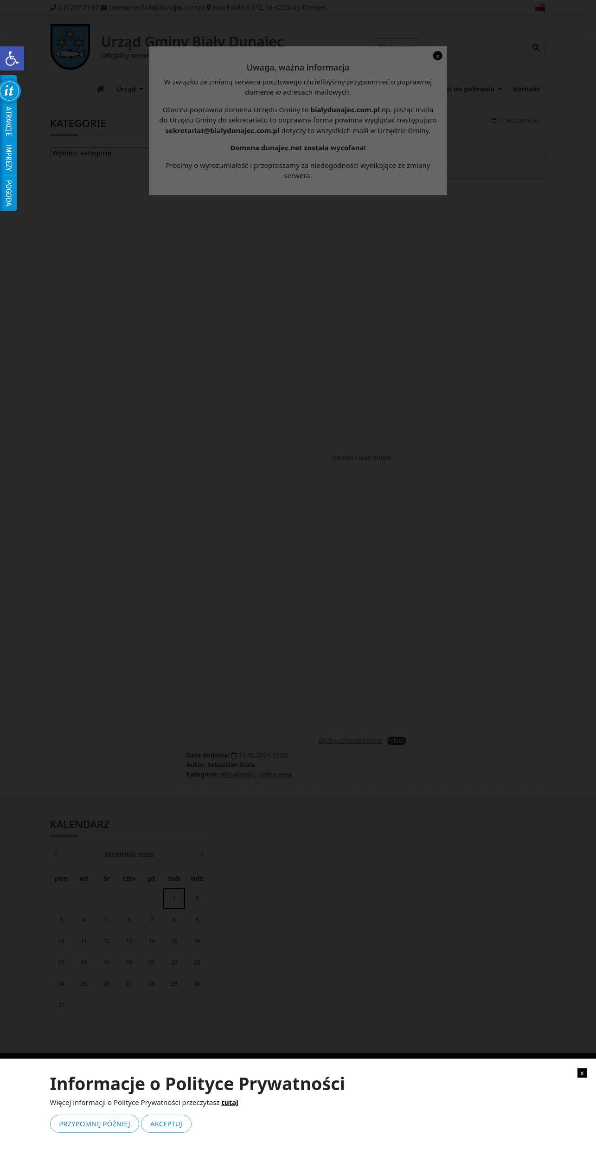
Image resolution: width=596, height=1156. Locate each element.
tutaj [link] (229, 1102)
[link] (12, 58)
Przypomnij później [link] (94, 1123)
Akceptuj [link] (166, 1123)
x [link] (582, 1072)
